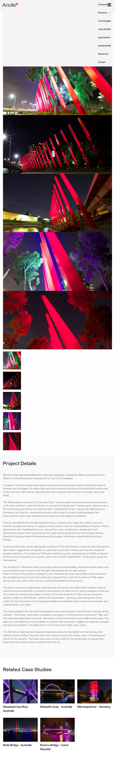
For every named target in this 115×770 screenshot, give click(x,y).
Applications (104, 38)
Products (102, 13)
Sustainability (104, 46)
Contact (102, 62)
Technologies (104, 21)
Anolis (10, 5)
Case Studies (104, 29)
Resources (103, 54)
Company (102, 5)
